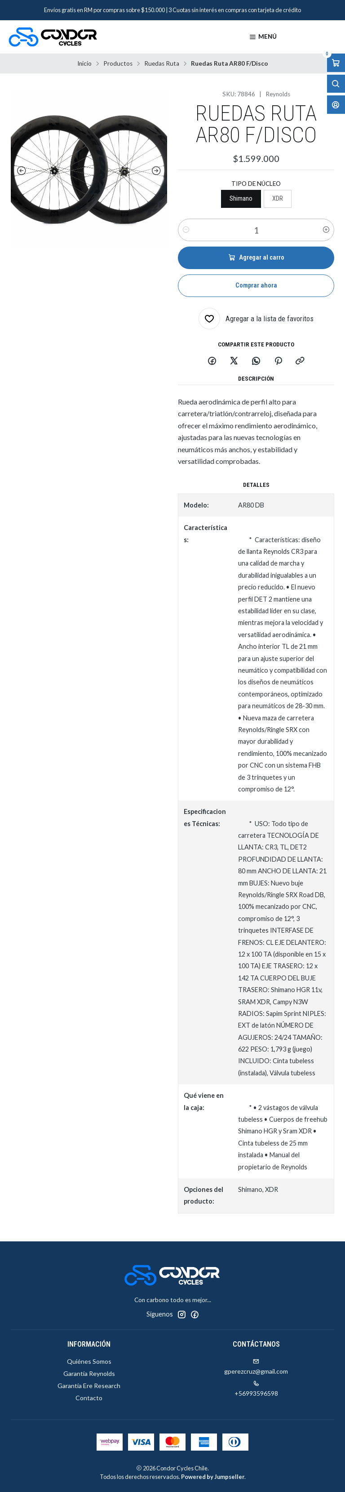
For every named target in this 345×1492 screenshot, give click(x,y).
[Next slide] (158, 171)
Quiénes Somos (89, 1361)
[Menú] (263, 37)
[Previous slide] (20, 171)
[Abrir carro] (336, 63)
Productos (118, 64)
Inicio (84, 64)
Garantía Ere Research (89, 1385)
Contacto (88, 1398)
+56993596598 (256, 1388)
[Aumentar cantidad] (326, 230)
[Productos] (312, 37)
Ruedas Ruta (161, 64)
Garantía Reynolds (89, 1373)
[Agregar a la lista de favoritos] (256, 318)
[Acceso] (336, 104)
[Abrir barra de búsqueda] (336, 84)
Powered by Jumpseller (212, 1476)
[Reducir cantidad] (186, 230)
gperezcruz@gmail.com (256, 1366)
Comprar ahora (256, 285)
